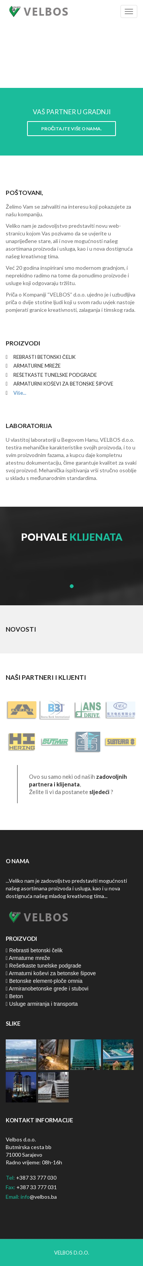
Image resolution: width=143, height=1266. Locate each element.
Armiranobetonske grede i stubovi (47, 989)
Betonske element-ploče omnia (44, 981)
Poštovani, (24, 192)
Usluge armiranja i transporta (42, 1004)
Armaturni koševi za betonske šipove (51, 973)
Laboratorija (29, 425)
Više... (19, 393)
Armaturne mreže (28, 958)
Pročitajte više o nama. (71, 128)
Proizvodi (23, 343)
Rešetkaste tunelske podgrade (43, 966)
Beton (14, 996)
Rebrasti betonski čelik (34, 950)
